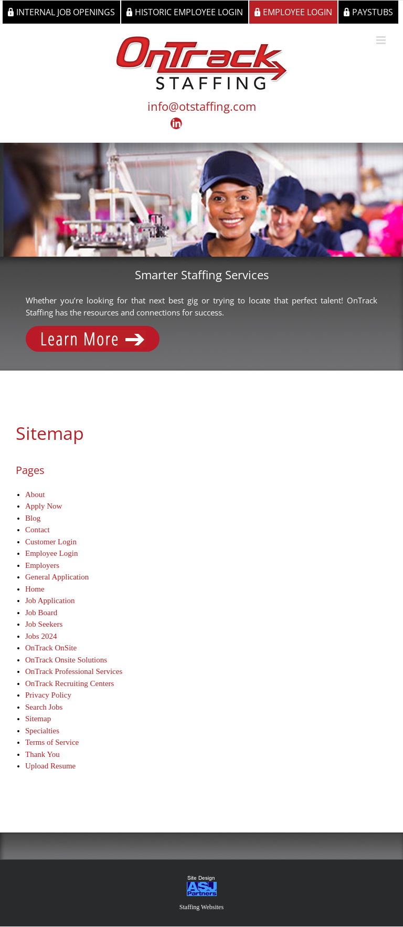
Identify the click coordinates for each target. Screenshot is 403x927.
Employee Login (51, 553)
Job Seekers (43, 624)
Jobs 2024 (41, 636)
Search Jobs (43, 707)
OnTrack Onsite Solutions (66, 660)
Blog (32, 518)
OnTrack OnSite (51, 648)
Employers (42, 565)
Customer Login (51, 542)
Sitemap (38, 718)
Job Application (50, 600)
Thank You (42, 754)
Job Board (41, 612)
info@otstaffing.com (201, 106)
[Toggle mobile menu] (381, 40)
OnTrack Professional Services (73, 671)
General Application (57, 577)
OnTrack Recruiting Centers (69, 683)
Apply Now (43, 506)
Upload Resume (50, 766)
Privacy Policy (48, 695)
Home (35, 589)
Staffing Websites (201, 907)
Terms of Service (52, 742)
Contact (37, 529)
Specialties (42, 730)
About (35, 494)
